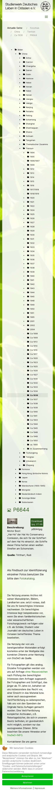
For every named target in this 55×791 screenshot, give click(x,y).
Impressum (40, 788)
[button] (46, 16)
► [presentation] (20, 58)
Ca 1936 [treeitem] (34, 395)
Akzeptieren (28, 776)
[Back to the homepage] (27, 6)
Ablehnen (27, 782)
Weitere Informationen (21, 788)
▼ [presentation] (12, 50)
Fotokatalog (27, 578)
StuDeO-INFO (14, 735)
